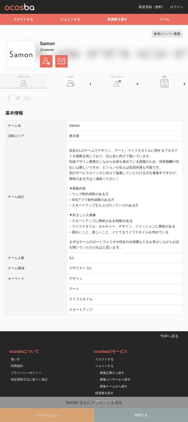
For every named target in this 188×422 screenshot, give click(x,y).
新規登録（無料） (152, 7)
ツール (164, 19)
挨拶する (141, 415)
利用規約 (17, 365)
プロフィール (23, 77)
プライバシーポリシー (26, 372)
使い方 (15, 359)
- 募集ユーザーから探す (114, 379)
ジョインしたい (47, 415)
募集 (174, 82)
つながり (80, 82)
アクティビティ (125, 82)
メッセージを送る (61, 61)
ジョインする (70, 19)
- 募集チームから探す (112, 386)
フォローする (46, 61)
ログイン (176, 7)
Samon (47, 43)
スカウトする (23, 19)
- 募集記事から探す (111, 372)
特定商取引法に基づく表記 (29, 379)
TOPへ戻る (169, 336)
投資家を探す (117, 19)
